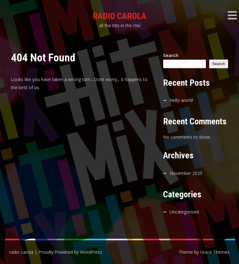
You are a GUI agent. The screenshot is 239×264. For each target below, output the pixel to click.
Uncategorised (184, 212)
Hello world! (181, 100)
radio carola (119, 16)
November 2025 (186, 173)
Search (170, 55)
